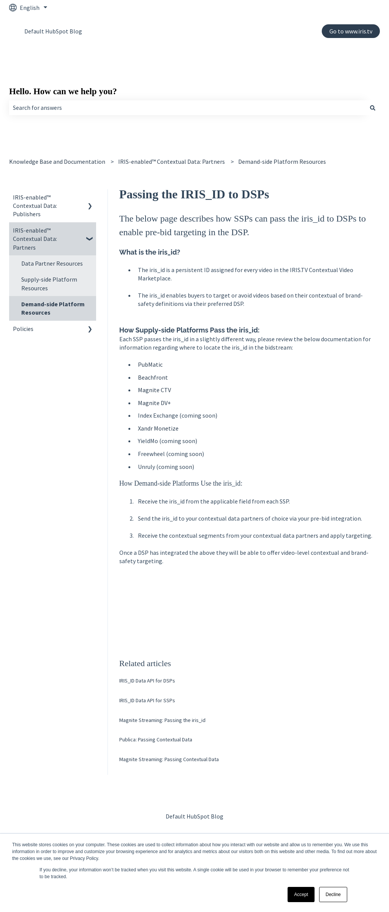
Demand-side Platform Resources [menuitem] (53, 308)
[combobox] (187, 107)
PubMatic (150, 364)
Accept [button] (301, 894)
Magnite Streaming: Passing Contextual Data (169, 759)
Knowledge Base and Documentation (57, 161)
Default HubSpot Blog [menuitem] (194, 816)
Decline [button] (333, 894)
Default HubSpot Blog (53, 31)
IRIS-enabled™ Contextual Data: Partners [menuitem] (35, 238)
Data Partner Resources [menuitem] (52, 263)
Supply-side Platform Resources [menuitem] (49, 283)
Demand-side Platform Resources (282, 161)
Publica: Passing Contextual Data (155, 739)
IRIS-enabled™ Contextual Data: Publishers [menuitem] (35, 205)
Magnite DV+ (154, 403)
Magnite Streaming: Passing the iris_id (162, 720)
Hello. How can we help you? (63, 91)
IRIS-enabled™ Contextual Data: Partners (171, 161)
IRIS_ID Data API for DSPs (147, 680)
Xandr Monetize (158, 428)
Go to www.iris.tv (350, 31)
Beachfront (153, 377)
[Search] (372, 107)
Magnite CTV (154, 390)
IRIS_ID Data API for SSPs (147, 700)
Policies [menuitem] (23, 328)
